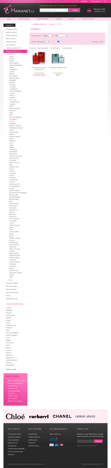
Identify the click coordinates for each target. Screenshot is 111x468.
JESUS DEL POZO (14, 158)
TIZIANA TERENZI (14, 258)
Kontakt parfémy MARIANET (16, 449)
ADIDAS (11, 57)
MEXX (11, 201)
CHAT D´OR (12, 100)
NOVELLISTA (13, 217)
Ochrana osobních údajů (15, 452)
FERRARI (11, 134)
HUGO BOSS (13, 149)
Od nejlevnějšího (67, 48)
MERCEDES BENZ (14, 199)
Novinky (58, 19)
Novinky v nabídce (12, 283)
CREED (11, 106)
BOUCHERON (13, 76)
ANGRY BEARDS (14, 63)
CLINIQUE (12, 104)
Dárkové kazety (11, 289)
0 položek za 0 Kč (99, 10)
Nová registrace (96, 1)
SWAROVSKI (10, 358)
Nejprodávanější (43, 48)
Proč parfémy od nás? (14, 434)
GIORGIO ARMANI (14, 137)
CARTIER (11, 93)
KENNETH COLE (14, 167)
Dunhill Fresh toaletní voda (58, 68)
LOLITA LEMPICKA (14, 186)
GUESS (11, 145)
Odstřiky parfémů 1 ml (13, 51)
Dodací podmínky (13, 440)
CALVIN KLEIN (13, 89)
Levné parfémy (11, 45)
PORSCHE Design (14, 225)
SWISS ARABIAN (14, 253)
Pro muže (10, 54)
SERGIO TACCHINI (14, 249)
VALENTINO (12, 266)
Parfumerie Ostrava (88, 19)
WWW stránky (86, 464)
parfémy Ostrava (34, 446)
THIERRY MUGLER (14, 255)
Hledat (75, 10)
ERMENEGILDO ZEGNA (16, 128)
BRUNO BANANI (14, 78)
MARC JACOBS (13, 195)
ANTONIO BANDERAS (15, 65)
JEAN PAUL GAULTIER (15, 156)
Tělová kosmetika (11, 286)
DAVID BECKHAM (14, 108)
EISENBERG (12, 124)
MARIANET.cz (19, 8)
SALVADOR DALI (14, 245)
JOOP (11, 165)
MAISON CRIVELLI (14, 191)
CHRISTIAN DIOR (14, 102)
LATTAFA (12, 182)
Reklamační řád (12, 443)
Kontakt (71, 19)
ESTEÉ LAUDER (13, 132)
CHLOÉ (8, 323)
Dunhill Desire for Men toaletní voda (39, 68)
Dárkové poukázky (12, 292)
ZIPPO (11, 277)
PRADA (11, 227)
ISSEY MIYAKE (13, 152)
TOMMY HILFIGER (14, 262)
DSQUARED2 (13, 119)
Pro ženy (10, 280)
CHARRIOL (12, 98)
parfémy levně (33, 440)
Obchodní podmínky (14, 437)
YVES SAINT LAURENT (15, 273)
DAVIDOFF (12, 111)
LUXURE (11, 188)
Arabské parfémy (11, 35)
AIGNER (11, 61)
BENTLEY (12, 74)
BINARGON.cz (99, 464)
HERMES (11, 147)
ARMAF (11, 67)
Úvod (9, 19)
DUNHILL (12, 121)
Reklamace (11, 454)
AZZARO (12, 72)
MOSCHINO (12, 208)
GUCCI (11, 143)
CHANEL (8, 320)
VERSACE (12, 268)
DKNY (11, 115)
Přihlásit (98, 441)
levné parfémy (33, 434)
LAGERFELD (12, 173)
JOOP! (8, 345)
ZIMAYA (11, 275)
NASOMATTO (13, 210)
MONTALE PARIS (14, 204)
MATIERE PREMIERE (14, 197)
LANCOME (12, 178)
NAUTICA (12, 212)
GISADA (11, 139)
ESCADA (11, 130)
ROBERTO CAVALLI (15, 238)
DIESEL (11, 113)
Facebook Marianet (34, 437)
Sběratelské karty (11, 299)
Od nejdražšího (55, 48)
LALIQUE (12, 175)
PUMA (11, 229)
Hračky (8, 296)
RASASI (11, 234)
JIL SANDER (12, 160)
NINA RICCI (12, 214)
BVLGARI (12, 82)
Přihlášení (84, 1)
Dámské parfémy (11, 29)
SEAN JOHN (12, 247)
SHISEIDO (12, 251)
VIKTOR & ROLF (14, 271)
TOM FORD (12, 260)
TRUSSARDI (12, 264)
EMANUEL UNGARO (15, 126)
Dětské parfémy (11, 42)
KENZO (11, 169)
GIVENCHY (12, 141)
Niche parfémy (11, 39)
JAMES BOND (13, 154)
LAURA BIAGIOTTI (14, 184)
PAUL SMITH (13, 221)
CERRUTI (11, 95)
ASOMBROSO (13, 69)
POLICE (11, 223)
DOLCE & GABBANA (15, 117)
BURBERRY (12, 80)
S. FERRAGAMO (13, 242)
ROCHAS (12, 240)
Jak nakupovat (12, 446)
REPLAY (11, 236)
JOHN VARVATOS (14, 162)
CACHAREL (12, 87)
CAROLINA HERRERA (15, 91)
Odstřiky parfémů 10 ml (13, 48)
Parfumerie (32, 443)
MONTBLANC (13, 206)
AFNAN (11, 59)
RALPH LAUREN (14, 232)
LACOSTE (12, 171)
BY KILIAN (12, 85)
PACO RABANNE (14, 219)
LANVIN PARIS (13, 180)
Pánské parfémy (11, 32)
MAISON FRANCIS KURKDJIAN (18, 193)
